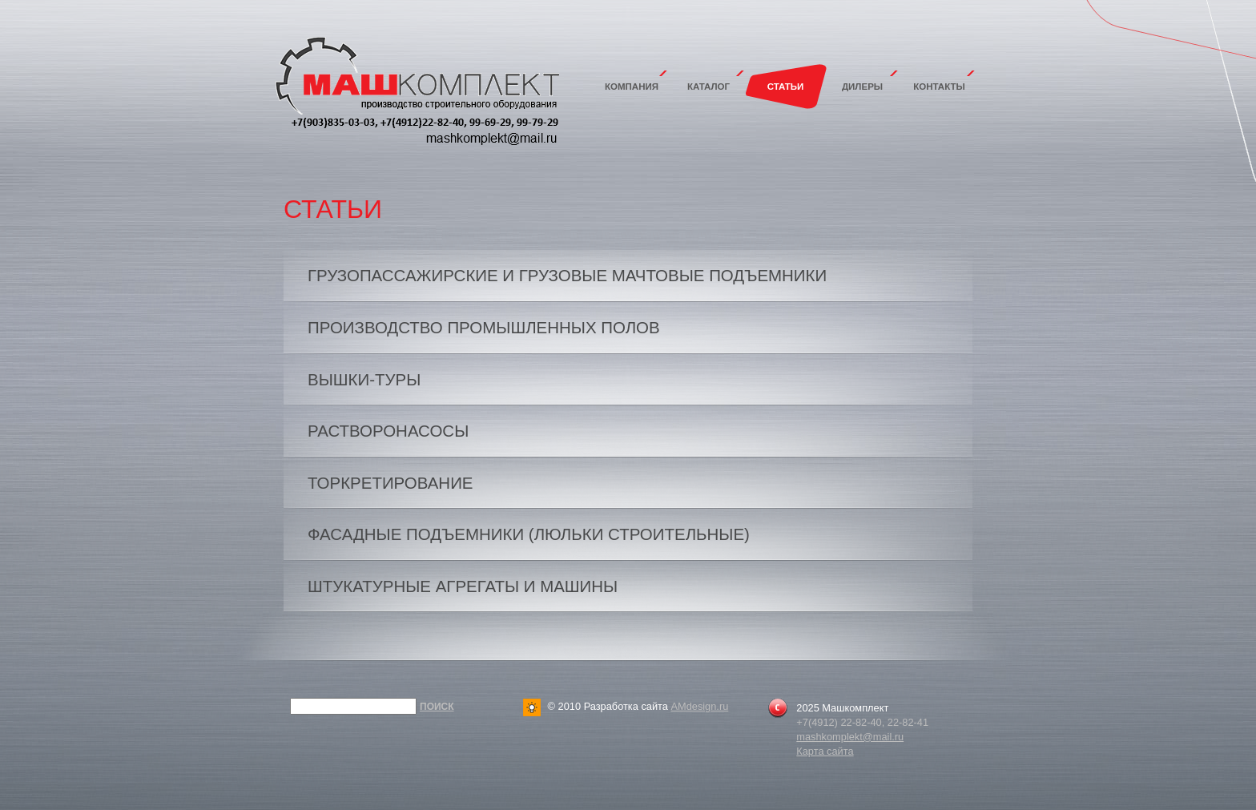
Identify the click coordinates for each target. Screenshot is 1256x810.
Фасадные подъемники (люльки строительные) (529, 534)
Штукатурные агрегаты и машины (463, 586)
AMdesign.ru (699, 706)
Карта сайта (824, 751)
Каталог (708, 86)
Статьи (785, 86)
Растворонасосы (388, 430)
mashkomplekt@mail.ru (850, 737)
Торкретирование (390, 483)
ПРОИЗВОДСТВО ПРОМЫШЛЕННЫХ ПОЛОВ (484, 327)
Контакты (939, 86)
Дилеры (862, 86)
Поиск (437, 706)
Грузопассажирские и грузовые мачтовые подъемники (567, 275)
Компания (631, 86)
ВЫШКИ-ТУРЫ (364, 379)
